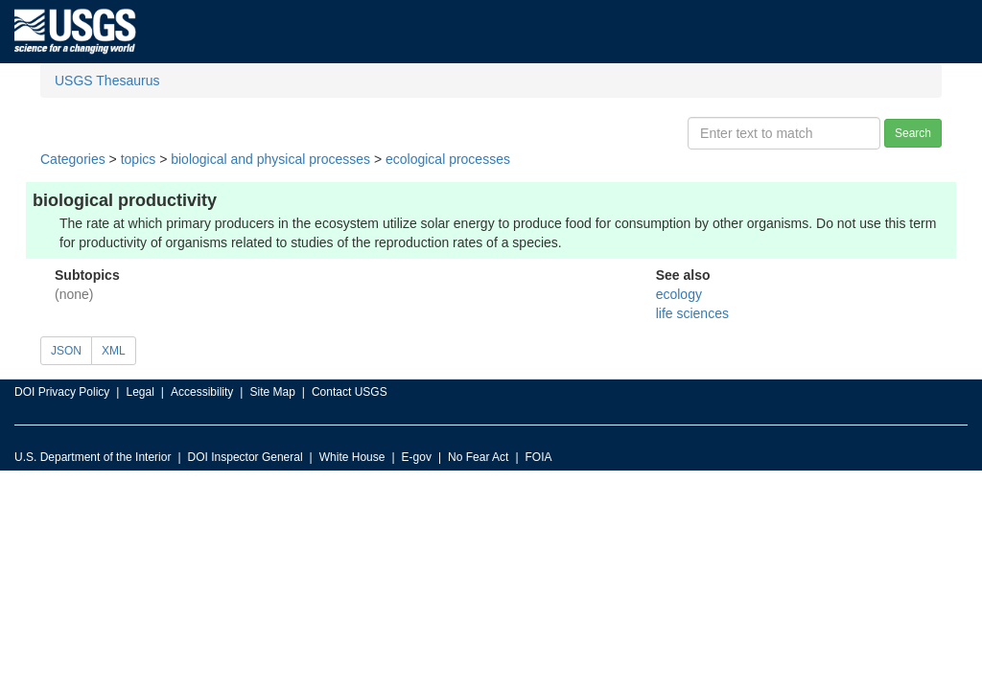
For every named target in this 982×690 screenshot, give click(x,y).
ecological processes (448, 159)
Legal (139, 392)
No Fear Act (478, 457)
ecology (679, 294)
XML (114, 350)
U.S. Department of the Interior (92, 457)
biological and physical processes (270, 159)
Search (913, 133)
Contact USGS (349, 392)
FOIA (539, 457)
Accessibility (202, 392)
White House (352, 457)
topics (138, 159)
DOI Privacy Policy (61, 392)
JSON (66, 350)
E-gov (417, 457)
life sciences (692, 313)
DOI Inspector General (245, 457)
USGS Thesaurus (107, 80)
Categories (72, 159)
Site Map (271, 392)
